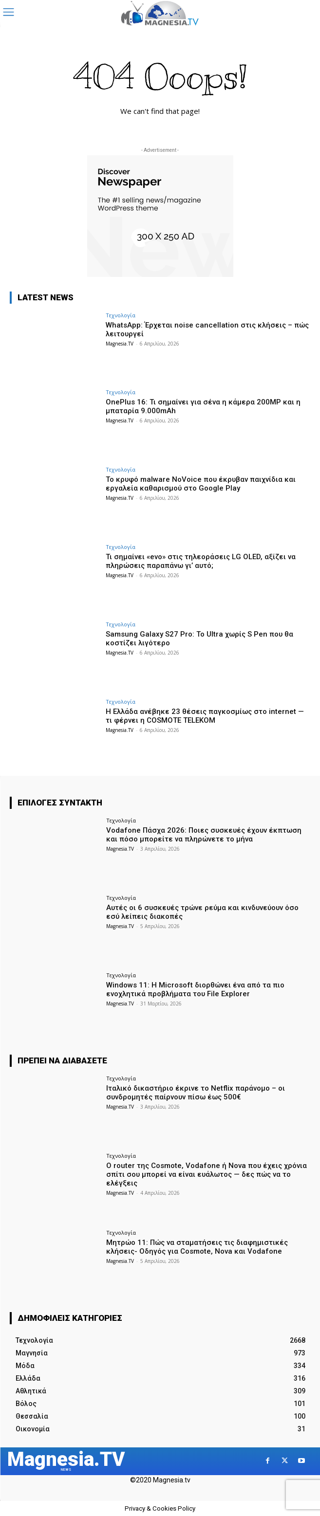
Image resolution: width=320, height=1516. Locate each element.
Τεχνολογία (120, 315)
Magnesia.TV (119, 343)
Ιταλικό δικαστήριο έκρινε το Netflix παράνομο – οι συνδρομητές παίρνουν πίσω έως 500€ (195, 1092)
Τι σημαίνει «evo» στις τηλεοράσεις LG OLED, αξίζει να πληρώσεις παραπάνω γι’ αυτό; (201, 561)
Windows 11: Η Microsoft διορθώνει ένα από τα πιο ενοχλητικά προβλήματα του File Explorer (195, 989)
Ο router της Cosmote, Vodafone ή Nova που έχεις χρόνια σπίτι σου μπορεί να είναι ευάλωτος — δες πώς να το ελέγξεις (206, 1174)
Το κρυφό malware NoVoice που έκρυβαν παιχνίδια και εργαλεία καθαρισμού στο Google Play (201, 484)
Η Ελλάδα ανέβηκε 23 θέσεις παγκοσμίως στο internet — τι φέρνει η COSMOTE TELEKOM (205, 716)
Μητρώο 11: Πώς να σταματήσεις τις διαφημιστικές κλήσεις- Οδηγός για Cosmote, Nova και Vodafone (197, 1247)
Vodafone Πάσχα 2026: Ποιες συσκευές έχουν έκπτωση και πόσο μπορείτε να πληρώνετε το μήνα (203, 834)
